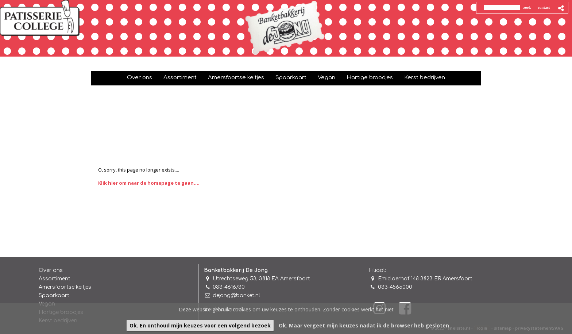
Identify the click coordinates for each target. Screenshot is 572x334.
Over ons (51, 270)
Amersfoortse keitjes (65, 287)
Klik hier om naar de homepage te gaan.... (149, 183)
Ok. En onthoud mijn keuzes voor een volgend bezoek (200, 325)
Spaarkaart (54, 295)
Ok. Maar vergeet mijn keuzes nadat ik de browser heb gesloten (364, 325)
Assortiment (54, 278)
